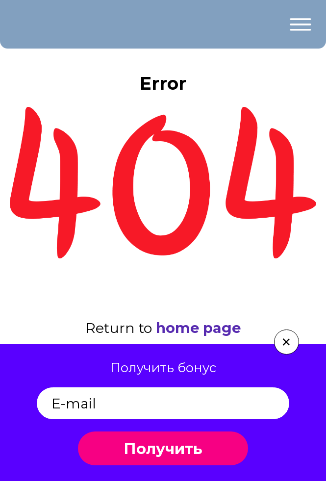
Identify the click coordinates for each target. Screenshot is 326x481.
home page (198, 327)
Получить (163, 448)
